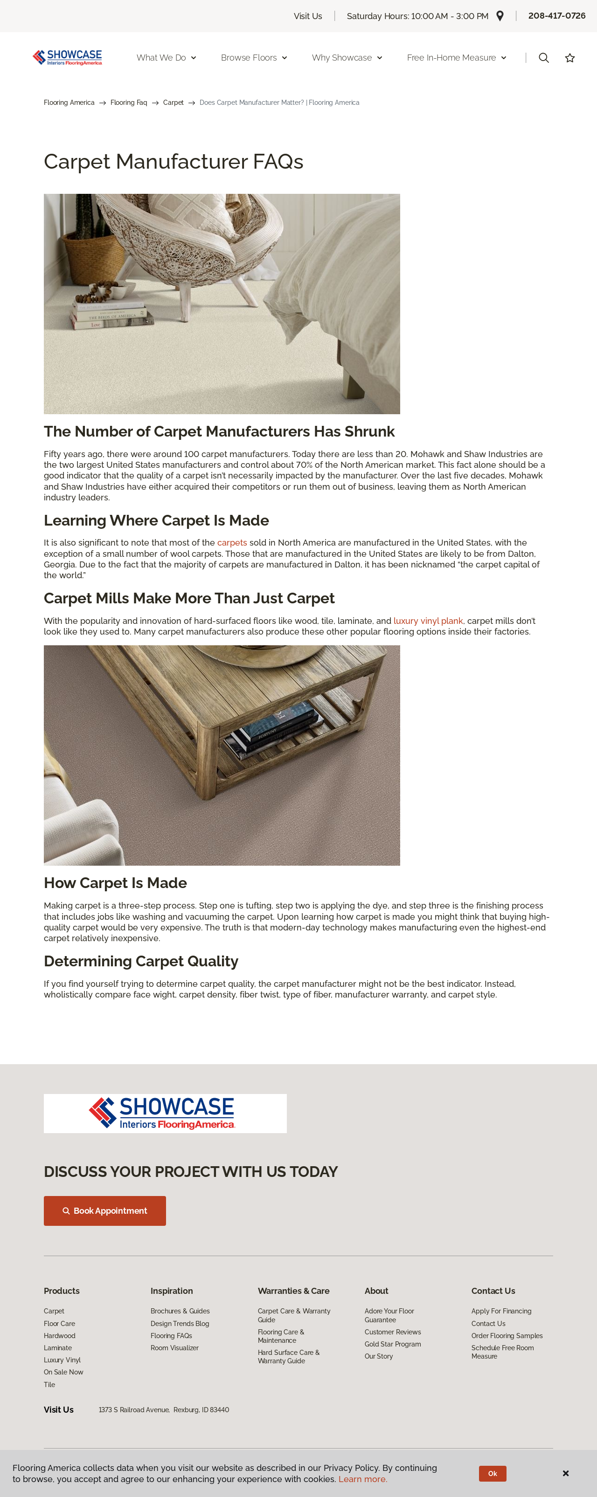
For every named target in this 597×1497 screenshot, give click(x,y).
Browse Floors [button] (254, 57)
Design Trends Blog (180, 1323)
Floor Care (59, 1323)
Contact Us (489, 1323)
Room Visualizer (175, 1348)
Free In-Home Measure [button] (457, 57)
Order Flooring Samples (507, 1336)
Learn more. (363, 1479)
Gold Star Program (393, 1344)
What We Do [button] (167, 57)
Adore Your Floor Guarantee (389, 1315)
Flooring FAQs (171, 1336)
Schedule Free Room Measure (503, 1352)
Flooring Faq (129, 102)
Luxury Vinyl (62, 1360)
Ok (492, 1473)
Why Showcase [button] (347, 57)
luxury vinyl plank (428, 621)
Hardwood (60, 1336)
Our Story (379, 1356)
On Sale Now (63, 1372)
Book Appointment (104, 1211)
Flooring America (69, 102)
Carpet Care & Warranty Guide (294, 1315)
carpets (232, 542)
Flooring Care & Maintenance (281, 1336)
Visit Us (308, 16)
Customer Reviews (393, 1332)
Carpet (173, 102)
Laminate (58, 1348)
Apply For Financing (501, 1311)
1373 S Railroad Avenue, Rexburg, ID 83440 (164, 1410)
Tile (49, 1384)
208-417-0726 (557, 16)
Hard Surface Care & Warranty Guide (289, 1357)
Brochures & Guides (180, 1311)
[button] (544, 57)
